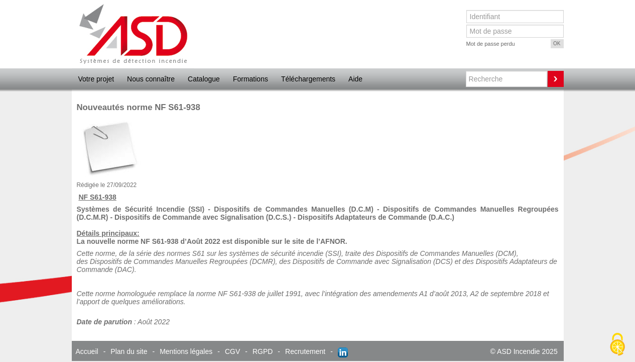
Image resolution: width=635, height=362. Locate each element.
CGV (232, 351)
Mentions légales (186, 351)
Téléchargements (308, 79)
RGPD (262, 351)
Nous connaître (151, 79)
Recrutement (305, 351)
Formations (250, 79)
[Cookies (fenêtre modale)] (617, 345)
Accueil (87, 351)
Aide (355, 79)
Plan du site (128, 351)
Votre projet (96, 79)
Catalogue (204, 79)
